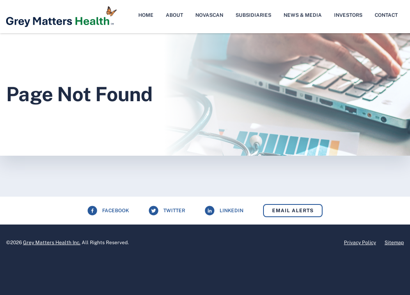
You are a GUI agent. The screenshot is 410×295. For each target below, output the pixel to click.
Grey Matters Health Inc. (51, 242)
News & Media (303, 15)
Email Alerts (293, 210)
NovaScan (209, 15)
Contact (386, 15)
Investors (348, 15)
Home (145, 15)
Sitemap (394, 242)
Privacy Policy (360, 242)
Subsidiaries (253, 15)
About (174, 15)
